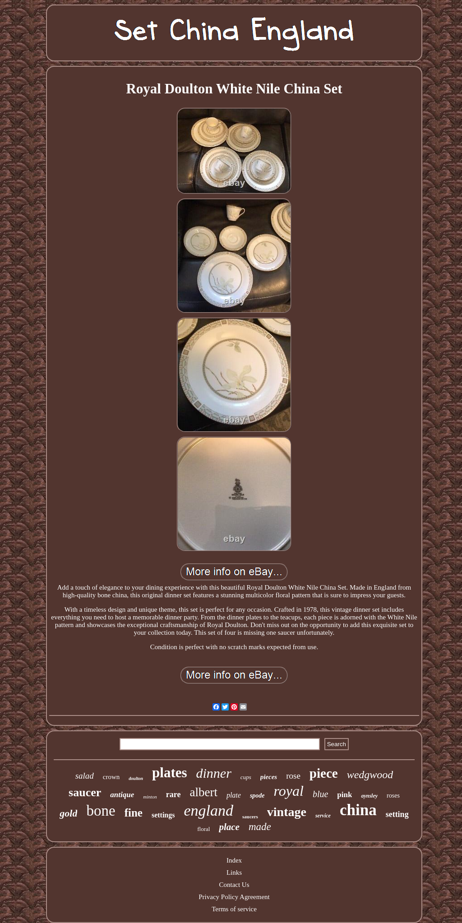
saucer (85, 792)
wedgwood (370, 774)
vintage (286, 812)
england (208, 810)
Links (234, 872)
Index (234, 860)
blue (320, 794)
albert (203, 792)
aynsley (369, 796)
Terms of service (234, 909)
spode (257, 795)
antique (122, 794)
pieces (268, 776)
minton (150, 796)
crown (111, 776)
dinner (213, 773)
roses (393, 795)
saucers (250, 816)
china (358, 810)
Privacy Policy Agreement (234, 896)
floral (203, 829)
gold (68, 813)
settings (163, 815)
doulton (136, 778)
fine (134, 813)
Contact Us (234, 884)
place (229, 826)
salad (84, 775)
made (260, 826)
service (323, 815)
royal (289, 791)
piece (324, 773)
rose (293, 775)
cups (245, 777)
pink (344, 794)
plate (233, 795)
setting (397, 814)
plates (169, 772)
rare (173, 794)
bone (100, 811)
